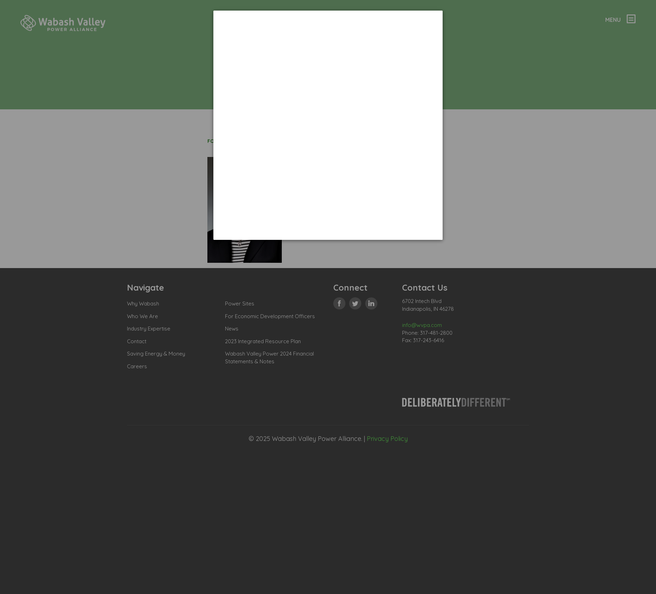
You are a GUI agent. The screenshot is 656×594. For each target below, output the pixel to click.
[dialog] (328, 125)
